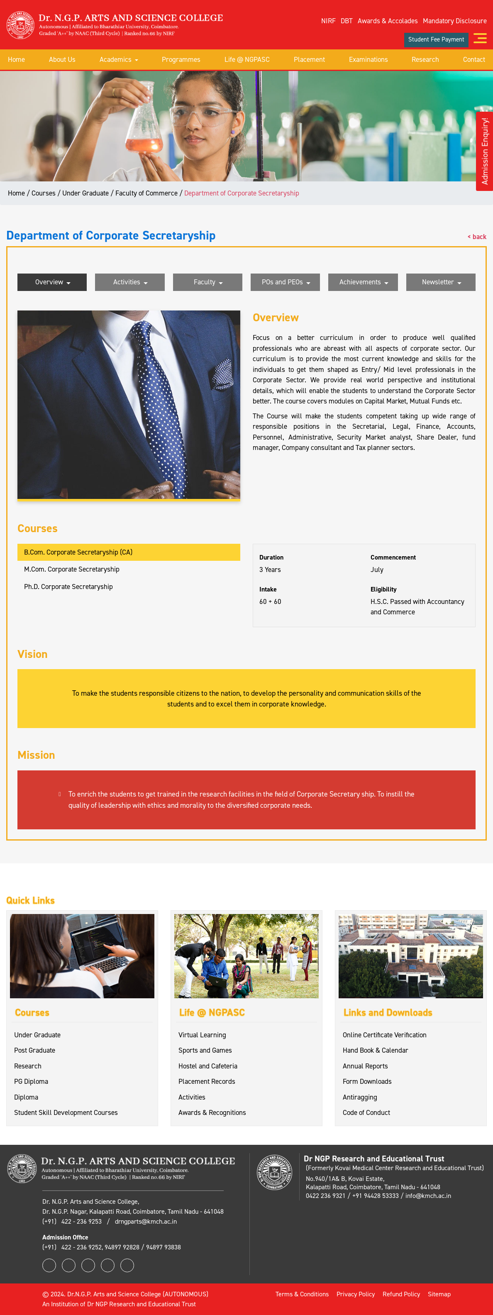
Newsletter (441, 282)
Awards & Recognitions (212, 1112)
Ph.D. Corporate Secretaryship (68, 586)
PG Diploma (31, 1081)
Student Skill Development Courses (66, 1112)
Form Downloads (367, 1081)
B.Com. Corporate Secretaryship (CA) (78, 552)
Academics (119, 59)
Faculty (208, 282)
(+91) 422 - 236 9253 (72, 1221)
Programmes (181, 59)
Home (16, 59)
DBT (347, 20)
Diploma (26, 1097)
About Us (62, 59)
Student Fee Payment (436, 39)
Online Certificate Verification (385, 1034)
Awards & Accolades (388, 20)
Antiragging (360, 1097)
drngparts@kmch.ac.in (146, 1221)
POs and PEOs (286, 282)
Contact (474, 59)
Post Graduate (34, 1050)
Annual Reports (365, 1066)
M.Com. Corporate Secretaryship (72, 569)
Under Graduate (37, 1034)
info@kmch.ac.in (428, 1195)
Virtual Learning (202, 1034)
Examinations (368, 59)
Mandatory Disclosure (455, 20)
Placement (309, 59)
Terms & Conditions (302, 1294)
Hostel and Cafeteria (207, 1066)
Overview (53, 282)
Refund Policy (401, 1294)
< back (477, 236)
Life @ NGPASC (247, 59)
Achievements (363, 282)
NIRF (328, 20)
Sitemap (439, 1294)
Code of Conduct (366, 1112)
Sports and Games (205, 1050)
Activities (130, 282)
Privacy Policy (356, 1294)
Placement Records (206, 1081)
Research (425, 59)
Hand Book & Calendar (375, 1050)
